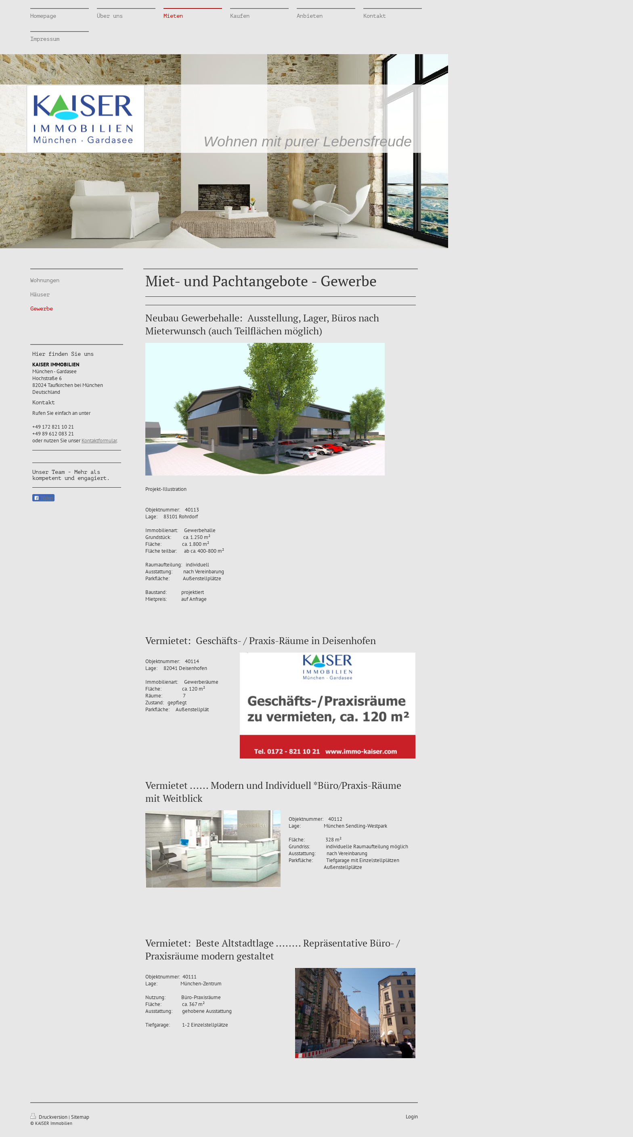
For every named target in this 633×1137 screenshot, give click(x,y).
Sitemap (80, 1117)
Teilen (43, 498)
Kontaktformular (99, 440)
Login (412, 1116)
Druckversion (49, 1117)
